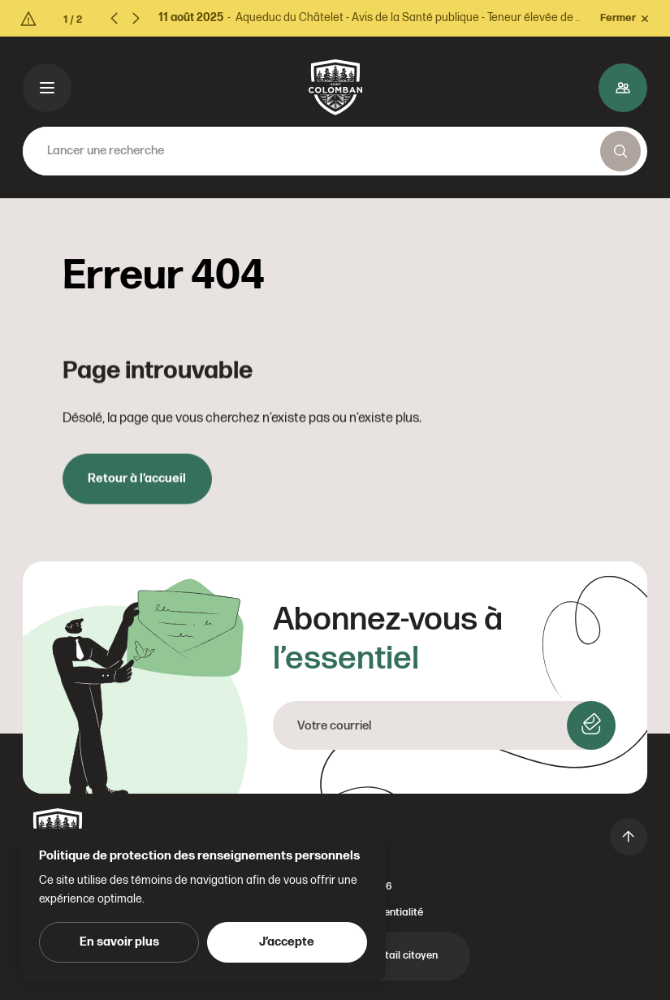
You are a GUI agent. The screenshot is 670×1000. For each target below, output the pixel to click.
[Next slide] (136, 18)
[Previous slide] (119, 18)
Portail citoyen (403, 955)
